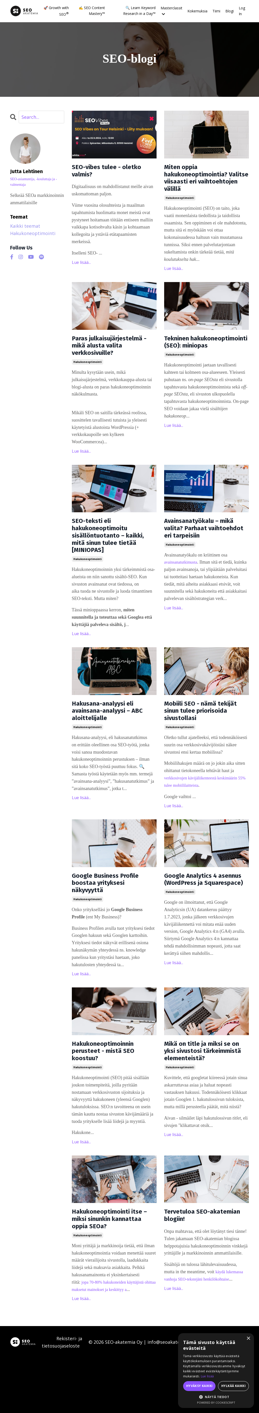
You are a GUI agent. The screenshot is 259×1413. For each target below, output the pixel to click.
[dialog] (216, 1370)
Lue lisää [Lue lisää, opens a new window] (207, 1376)
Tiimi (216, 11)
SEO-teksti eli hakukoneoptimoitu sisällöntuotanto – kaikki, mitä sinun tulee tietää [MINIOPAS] (113, 562)
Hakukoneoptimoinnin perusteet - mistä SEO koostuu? (111, 1095)
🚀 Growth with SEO (56, 10)
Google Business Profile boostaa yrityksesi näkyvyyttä (113, 922)
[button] (216, 1396)
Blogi (229, 11)
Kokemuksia (197, 11)
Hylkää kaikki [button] (233, 1386)
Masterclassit (171, 11)
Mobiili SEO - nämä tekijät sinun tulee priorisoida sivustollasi (204, 744)
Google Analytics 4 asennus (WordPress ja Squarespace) (204, 922)
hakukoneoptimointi (180, 205)
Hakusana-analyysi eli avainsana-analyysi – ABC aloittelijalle (111, 744)
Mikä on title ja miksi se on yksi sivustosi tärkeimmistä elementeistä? (205, 1100)
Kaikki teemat (25, 226)
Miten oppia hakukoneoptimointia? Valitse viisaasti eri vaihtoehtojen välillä (204, 182)
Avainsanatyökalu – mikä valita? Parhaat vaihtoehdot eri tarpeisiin (199, 557)
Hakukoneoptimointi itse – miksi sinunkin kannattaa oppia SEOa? (113, 1271)
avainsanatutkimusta (182, 598)
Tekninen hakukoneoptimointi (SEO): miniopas (200, 355)
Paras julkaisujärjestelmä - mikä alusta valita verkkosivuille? (108, 360)
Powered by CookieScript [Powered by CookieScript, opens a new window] (216, 1402)
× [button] (248, 1338)
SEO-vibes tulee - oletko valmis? (102, 173)
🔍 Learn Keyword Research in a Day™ (139, 10)
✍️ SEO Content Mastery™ (92, 10)
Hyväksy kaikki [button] (199, 1386)
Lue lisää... (81, 266)
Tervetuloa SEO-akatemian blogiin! (196, 1266)
